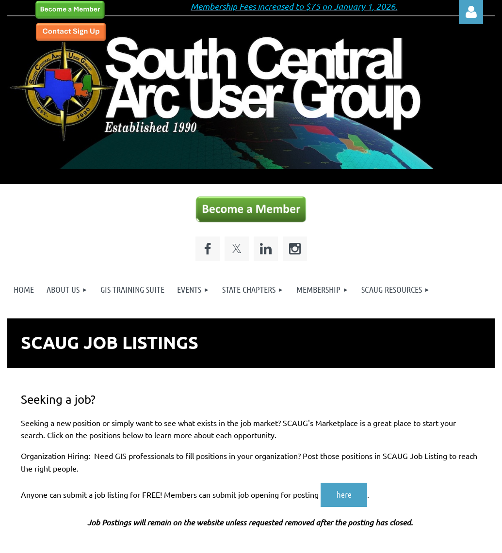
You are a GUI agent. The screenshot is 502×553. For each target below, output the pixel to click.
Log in (471, 12)
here (344, 494)
